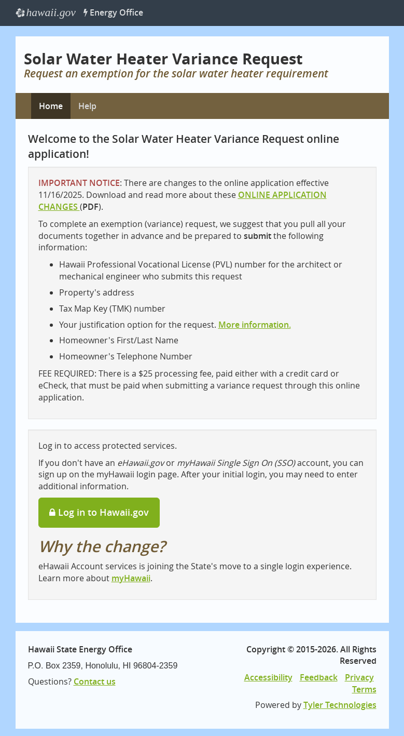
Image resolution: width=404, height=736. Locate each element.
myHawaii (131, 578)
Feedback (319, 677)
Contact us (95, 681)
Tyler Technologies (340, 705)
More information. (254, 324)
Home (51, 106)
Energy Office (113, 12)
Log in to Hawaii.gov (99, 512)
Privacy (359, 677)
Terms (364, 689)
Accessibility (268, 677)
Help (87, 106)
